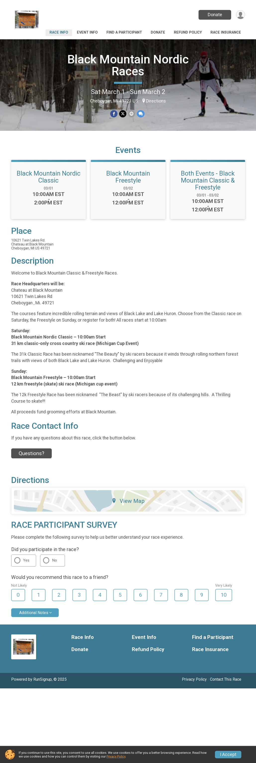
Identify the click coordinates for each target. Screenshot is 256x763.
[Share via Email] (131, 113)
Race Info (59, 32)
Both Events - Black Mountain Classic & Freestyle (208, 183)
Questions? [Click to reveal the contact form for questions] (31, 456)
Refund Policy (188, 32)
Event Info (87, 32)
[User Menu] (240, 14)
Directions (156, 100)
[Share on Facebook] (114, 113)
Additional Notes (33, 615)
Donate (214, 14)
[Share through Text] (140, 113)
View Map (128, 504)
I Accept (228, 754)
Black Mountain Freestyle (128, 180)
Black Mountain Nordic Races (128, 65)
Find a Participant (124, 32)
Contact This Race (225, 682)
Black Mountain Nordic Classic (48, 180)
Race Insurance (225, 32)
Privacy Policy (194, 682)
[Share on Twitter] (122, 113)
